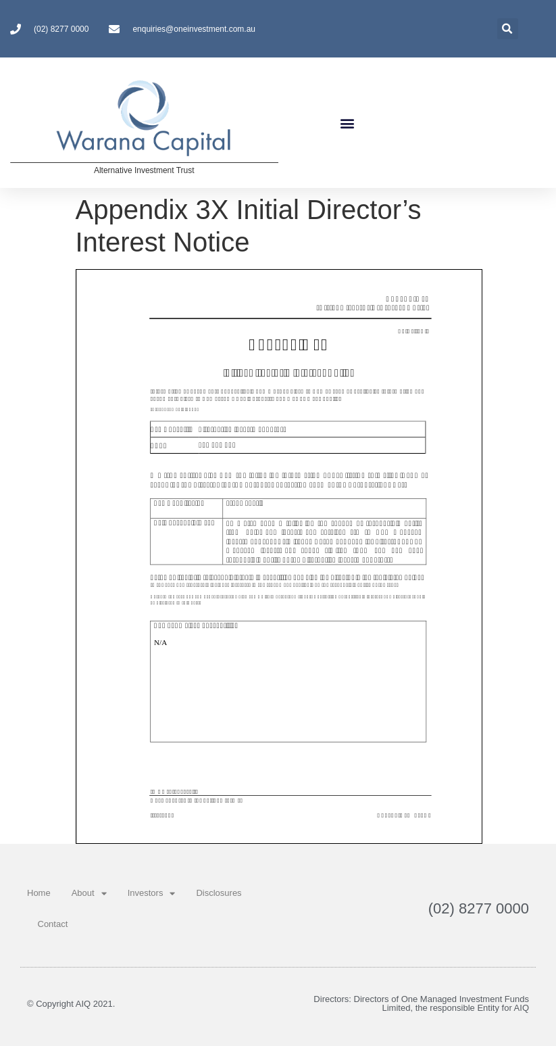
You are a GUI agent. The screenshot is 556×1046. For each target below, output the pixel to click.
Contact (53, 924)
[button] (347, 123)
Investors (152, 893)
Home (39, 893)
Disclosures (218, 893)
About (89, 893)
